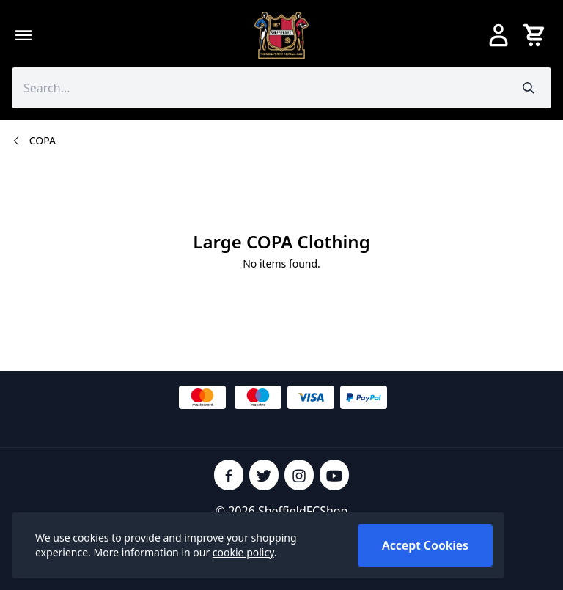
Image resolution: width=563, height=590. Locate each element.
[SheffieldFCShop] (281, 35)
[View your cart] (536, 35)
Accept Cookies (425, 545)
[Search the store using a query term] (259, 87)
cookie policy (243, 552)
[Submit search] (529, 87)
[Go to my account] (498, 35)
